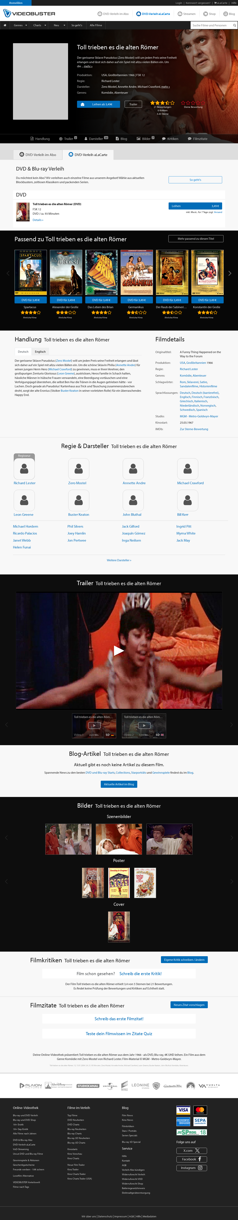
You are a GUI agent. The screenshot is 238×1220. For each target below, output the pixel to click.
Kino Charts (73, 1158)
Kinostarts (72, 1149)
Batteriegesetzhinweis (133, 1188)
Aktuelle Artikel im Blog (119, 784)
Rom (183, 382)
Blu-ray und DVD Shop (24, 1120)
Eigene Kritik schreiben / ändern (184, 960)
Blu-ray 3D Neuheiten (78, 1138)
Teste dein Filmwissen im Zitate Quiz (119, 1033)
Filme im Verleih (78, 1108)
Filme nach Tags (21, 1186)
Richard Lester (110, 81)
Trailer (133, 104)
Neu (56, 25)
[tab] (37, 155)
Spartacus (30, 307)
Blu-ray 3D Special (131, 1142)
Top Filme (72, 1115)
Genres (18, 25)
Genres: (81, 92)
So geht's (76, 25)
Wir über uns (89, 1216)
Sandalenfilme (189, 386)
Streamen (189, 14)
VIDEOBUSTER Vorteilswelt (26, 1182)
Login (179, 3)
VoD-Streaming (21, 1149)
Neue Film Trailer (76, 1164)
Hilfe (124, 1156)
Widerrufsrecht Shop (132, 1183)
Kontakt (126, 1160)
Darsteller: (83, 87)
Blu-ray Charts (74, 1133)
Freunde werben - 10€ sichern (28, 1169)
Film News (127, 1115)
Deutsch (185, 393)
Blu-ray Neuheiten (76, 1129)
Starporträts (138, 773)
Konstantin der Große (206, 307)
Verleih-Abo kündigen (133, 1169)
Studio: (159, 416)
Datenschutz (105, 1216)
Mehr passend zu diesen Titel (196, 239)
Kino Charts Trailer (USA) (79, 1178)
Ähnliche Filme (30, 317)
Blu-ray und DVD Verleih (25, 1115)
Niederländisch (189, 406)
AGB (124, 1165)
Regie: (81, 81)
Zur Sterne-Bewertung (194, 429)
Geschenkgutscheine (24, 1164)
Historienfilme (208, 386)
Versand (218, 212)
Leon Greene (66, 373)
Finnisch (197, 397)
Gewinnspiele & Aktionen (26, 1160)
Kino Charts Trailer (76, 1174)
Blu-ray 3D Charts (76, 1142)
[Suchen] (234, 25)
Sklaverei (193, 382)
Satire (203, 382)
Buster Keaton (70, 391)
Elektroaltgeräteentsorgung (136, 1192)
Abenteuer (121, 92)
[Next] (229, 273)
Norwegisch (208, 406)
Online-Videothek (25, 1108)
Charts (37, 25)
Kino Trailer (73, 1169)
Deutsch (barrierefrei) (205, 393)
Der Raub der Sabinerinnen (171, 307)
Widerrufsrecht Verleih (133, 1174)
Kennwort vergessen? (198, 3)
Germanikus (136, 307)
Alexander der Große (65, 307)
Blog (232, 14)
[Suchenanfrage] (214, 25)
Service (127, 1148)
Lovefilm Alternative (23, 1175)
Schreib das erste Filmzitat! (119, 1019)
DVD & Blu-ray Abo (22, 1140)
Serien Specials (129, 1135)
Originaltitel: (163, 352)
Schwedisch (187, 410)
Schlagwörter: (164, 382)
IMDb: (159, 429)
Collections (123, 773)
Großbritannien (118, 75)
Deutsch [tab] (23, 352)
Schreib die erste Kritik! (140, 973)
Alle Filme (96, 25)
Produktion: (84, 75)
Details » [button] (38, 220)
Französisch (211, 397)
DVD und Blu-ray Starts (100, 773)
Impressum (120, 1216)
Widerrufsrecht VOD (132, 1179)
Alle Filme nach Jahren (24, 1133)
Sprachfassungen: (166, 393)
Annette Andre (127, 87)
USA (104, 75)
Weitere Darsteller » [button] (119, 560)
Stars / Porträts (129, 1130)
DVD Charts (73, 1124)
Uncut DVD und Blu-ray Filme (28, 1153)
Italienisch (200, 401)
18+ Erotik (18, 1124)
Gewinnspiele (161, 773)
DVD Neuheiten (75, 1120)
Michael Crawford (149, 87)
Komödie (107, 92)
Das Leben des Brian (100, 307)
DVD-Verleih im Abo (116, 14)
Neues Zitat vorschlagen (189, 1005)
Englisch (185, 397)
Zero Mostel (109, 87)
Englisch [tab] (40, 352)
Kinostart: (161, 423)
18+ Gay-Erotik (20, 1129)
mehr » (88, 66)
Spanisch (202, 410)
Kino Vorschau (74, 1153)
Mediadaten (149, 1216)
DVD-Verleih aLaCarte (156, 14)
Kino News (127, 1120)
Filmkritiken (128, 1126)
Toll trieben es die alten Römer (94, 717)
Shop (212, 14)
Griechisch (186, 401)
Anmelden (16, 3)
